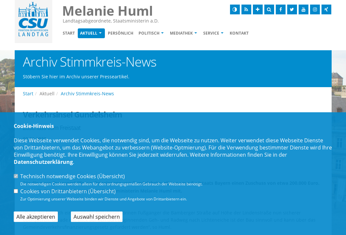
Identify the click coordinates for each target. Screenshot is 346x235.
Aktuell (88, 33)
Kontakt (239, 33)
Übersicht (111, 176)
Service (211, 33)
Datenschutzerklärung (43, 161)
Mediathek (181, 33)
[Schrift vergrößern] (258, 9)
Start (69, 33)
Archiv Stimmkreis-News (87, 93)
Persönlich (120, 33)
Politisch (149, 33)
